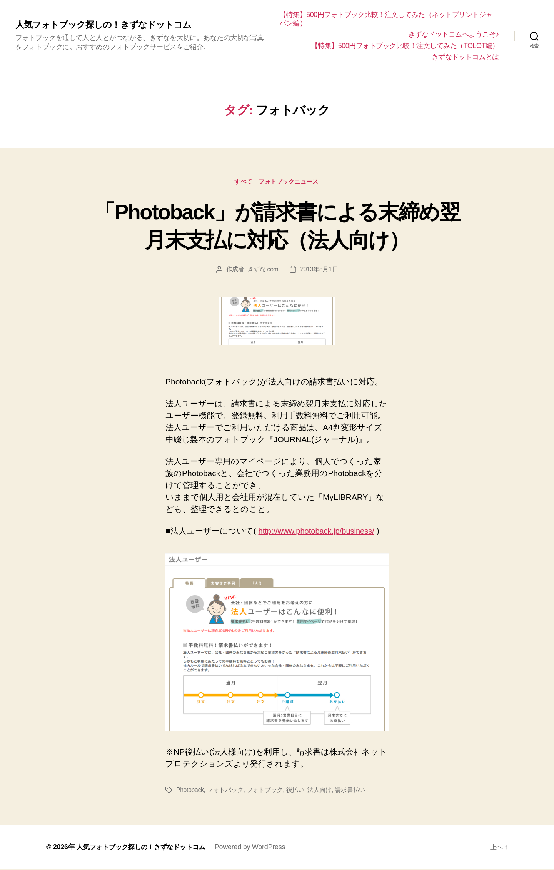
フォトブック (265, 791)
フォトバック (226, 791)
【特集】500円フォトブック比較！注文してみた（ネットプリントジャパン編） (387, 19)
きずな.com (262, 270)
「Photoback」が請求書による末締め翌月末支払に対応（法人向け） (277, 226)
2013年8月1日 (319, 270)
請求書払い (350, 791)
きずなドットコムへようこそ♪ (453, 34)
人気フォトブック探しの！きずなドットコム (107, 25)
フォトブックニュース (290, 182)
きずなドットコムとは (465, 57)
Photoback (190, 791)
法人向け (320, 791)
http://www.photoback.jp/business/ (319, 532)
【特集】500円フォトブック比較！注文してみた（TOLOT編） (405, 46)
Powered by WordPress (257, 848)
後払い (296, 791)
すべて (243, 182)
